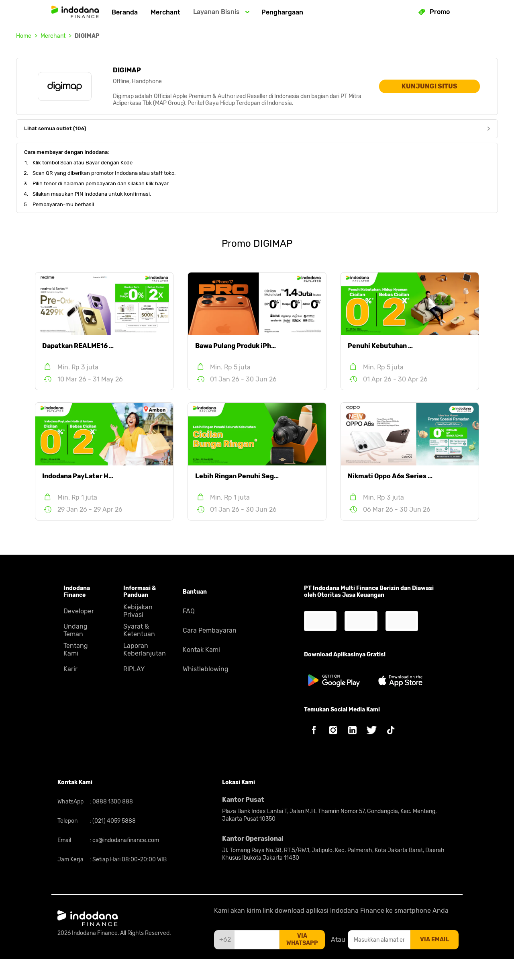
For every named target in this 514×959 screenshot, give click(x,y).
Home (23, 36)
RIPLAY (134, 669)
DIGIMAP (87, 36)
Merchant (165, 12)
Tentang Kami (75, 649)
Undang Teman (75, 630)
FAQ (189, 611)
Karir (70, 669)
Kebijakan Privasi (138, 611)
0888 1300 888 (112, 801)
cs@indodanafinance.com (125, 840)
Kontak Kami (201, 650)
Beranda (125, 12)
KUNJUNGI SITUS (429, 86)
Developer (78, 611)
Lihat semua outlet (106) (257, 128)
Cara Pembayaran (210, 630)
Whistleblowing (205, 669)
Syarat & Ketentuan (139, 630)
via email (434, 939)
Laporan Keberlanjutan (144, 649)
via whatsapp (302, 939)
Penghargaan (282, 12)
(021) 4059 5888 (113, 821)
